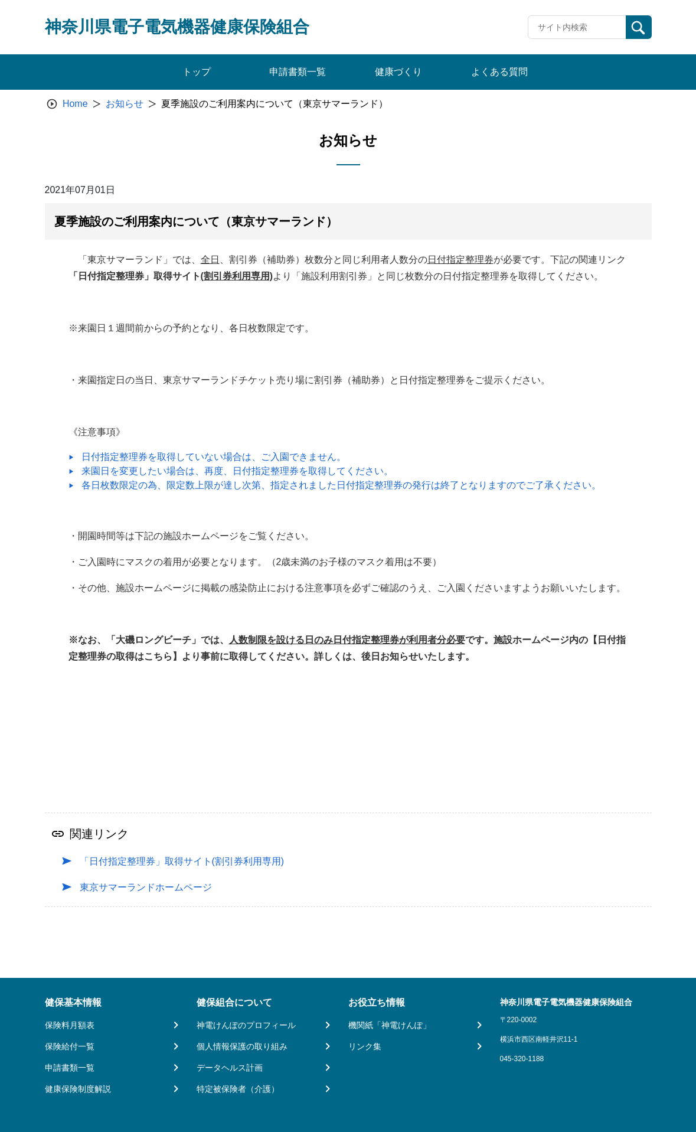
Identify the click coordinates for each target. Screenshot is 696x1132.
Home (75, 104)
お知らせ (124, 104)
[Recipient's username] (577, 27)
